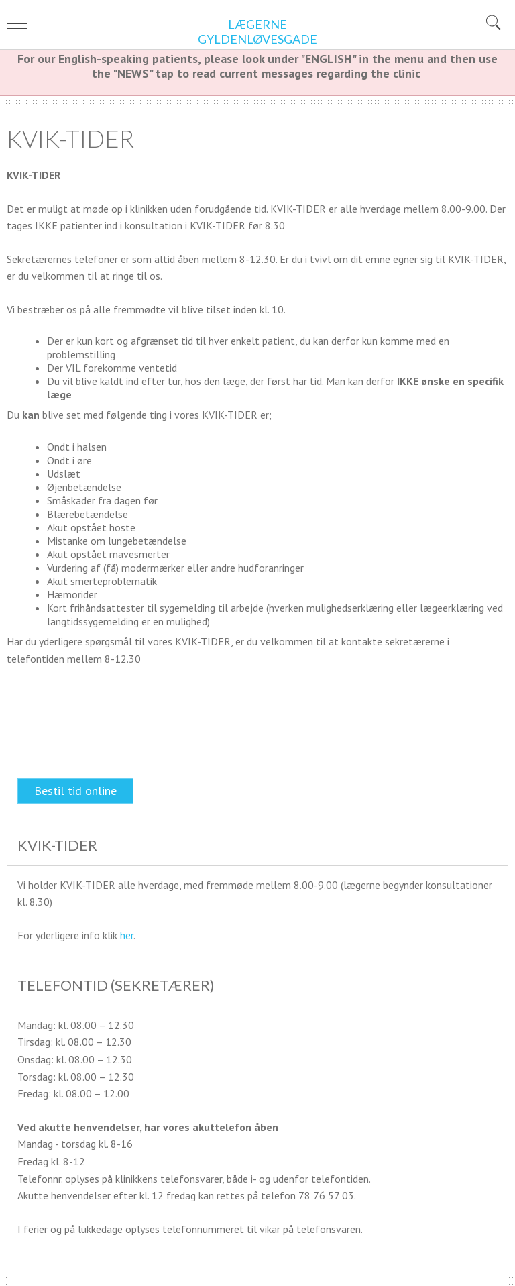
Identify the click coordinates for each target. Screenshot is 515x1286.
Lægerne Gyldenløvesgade (257, 32)
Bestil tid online (75, 790)
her (126, 935)
